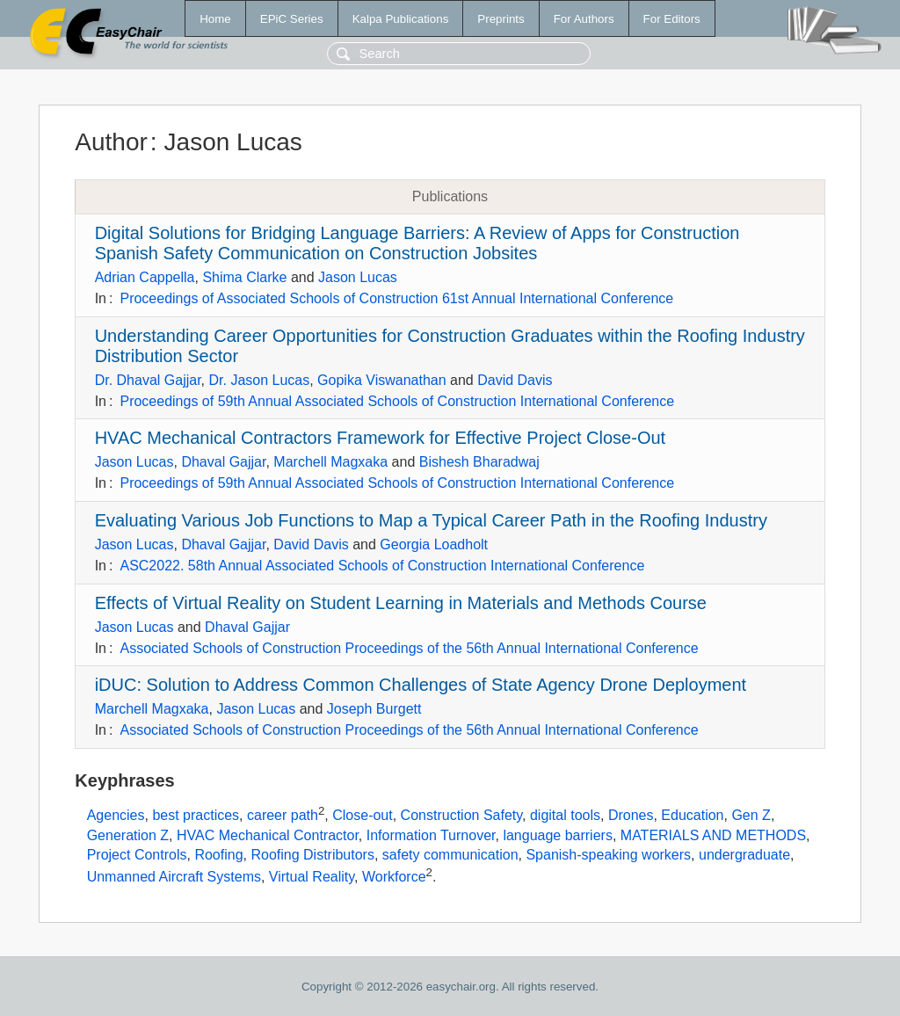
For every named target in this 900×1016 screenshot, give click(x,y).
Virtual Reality (311, 877)
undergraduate (744, 854)
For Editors (671, 18)
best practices (195, 815)
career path (282, 815)
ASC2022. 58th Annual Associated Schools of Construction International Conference (382, 565)
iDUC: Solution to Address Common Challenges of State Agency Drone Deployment (421, 684)
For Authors (584, 18)
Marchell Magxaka (330, 461)
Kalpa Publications (400, 18)
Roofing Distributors (312, 854)
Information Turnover (431, 835)
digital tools (565, 815)
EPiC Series (291, 18)
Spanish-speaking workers (608, 854)
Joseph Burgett (374, 708)
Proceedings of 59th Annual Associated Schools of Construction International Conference (397, 401)
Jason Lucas (357, 277)
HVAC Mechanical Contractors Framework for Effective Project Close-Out (380, 437)
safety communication (450, 854)
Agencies (116, 815)
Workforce (394, 877)
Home (215, 18)
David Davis (514, 380)
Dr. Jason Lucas (258, 380)
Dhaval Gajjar (223, 461)
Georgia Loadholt (434, 544)
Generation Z (128, 835)
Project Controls (137, 854)
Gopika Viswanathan (381, 380)
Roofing (218, 854)
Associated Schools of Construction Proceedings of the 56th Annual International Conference (409, 648)
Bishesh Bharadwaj (479, 461)
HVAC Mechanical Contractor (268, 835)
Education (692, 815)
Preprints (500, 18)
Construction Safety (461, 815)
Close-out (362, 815)
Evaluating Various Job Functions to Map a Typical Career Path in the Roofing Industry (431, 520)
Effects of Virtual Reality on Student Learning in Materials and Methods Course (401, 603)
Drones (631, 815)
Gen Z (750, 815)
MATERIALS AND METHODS (713, 835)
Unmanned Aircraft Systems (174, 877)
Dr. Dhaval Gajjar (148, 380)
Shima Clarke (244, 277)
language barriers (558, 835)
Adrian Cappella (145, 277)
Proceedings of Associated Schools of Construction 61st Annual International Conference (396, 298)
